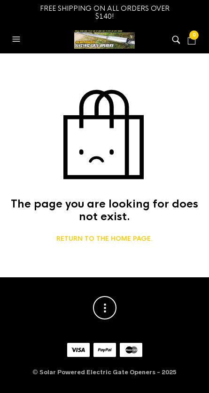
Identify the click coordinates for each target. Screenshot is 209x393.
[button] (17, 39)
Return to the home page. (104, 239)
